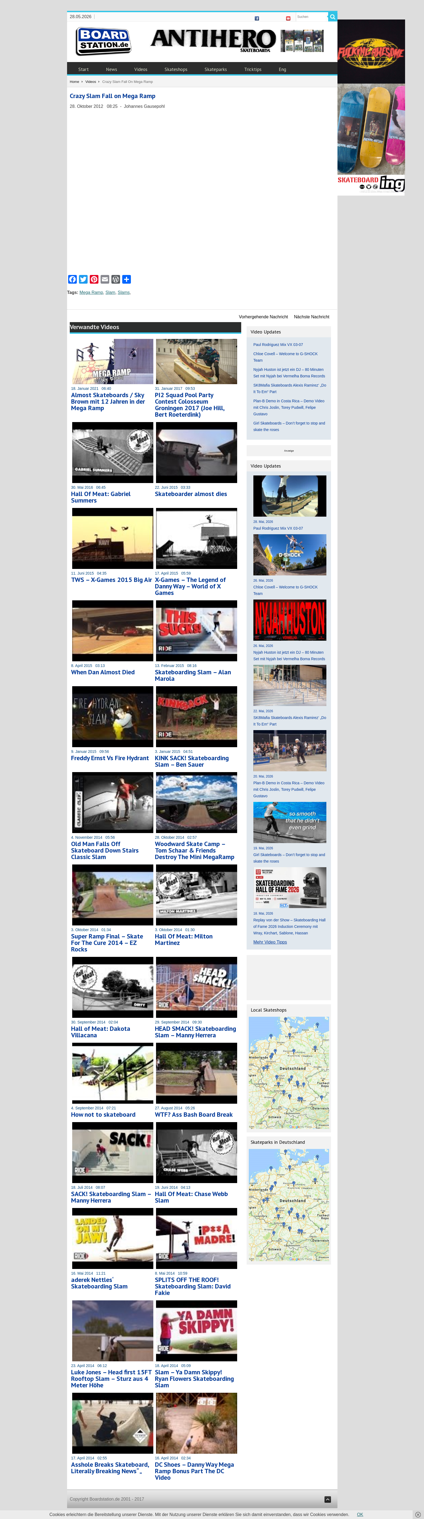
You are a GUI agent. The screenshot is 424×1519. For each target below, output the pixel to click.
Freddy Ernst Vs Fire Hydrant (110, 758)
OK (360, 1514)
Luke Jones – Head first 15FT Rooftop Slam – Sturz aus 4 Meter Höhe (111, 1378)
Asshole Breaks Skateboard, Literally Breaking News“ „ (110, 1467)
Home (74, 82)
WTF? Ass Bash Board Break (194, 1114)
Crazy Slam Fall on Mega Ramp (112, 96)
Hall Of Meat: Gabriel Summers (101, 497)
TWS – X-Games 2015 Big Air (111, 579)
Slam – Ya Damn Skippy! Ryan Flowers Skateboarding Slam (194, 1378)
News (111, 69)
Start (83, 69)
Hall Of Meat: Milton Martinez (184, 939)
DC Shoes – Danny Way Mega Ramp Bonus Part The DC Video (194, 1471)
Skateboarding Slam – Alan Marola (193, 675)
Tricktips (252, 69)
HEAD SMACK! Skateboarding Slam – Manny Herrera (195, 1031)
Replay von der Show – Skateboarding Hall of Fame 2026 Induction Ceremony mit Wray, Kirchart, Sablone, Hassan (289, 926)
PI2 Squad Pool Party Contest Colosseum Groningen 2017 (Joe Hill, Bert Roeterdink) (189, 405)
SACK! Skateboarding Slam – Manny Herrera (111, 1197)
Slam (110, 292)
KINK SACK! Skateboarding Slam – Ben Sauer (192, 761)
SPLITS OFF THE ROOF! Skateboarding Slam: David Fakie (193, 1286)
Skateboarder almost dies (191, 494)
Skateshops (176, 69)
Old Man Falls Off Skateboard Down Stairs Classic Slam (105, 850)
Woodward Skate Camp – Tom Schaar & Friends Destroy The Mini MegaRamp (194, 850)
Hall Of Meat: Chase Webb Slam (191, 1197)
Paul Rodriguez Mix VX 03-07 (278, 344)
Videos (140, 69)
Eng (282, 69)
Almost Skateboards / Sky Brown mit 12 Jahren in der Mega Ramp (108, 401)
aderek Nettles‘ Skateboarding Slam (99, 1282)
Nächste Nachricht (311, 317)
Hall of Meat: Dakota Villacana (100, 1031)
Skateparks (216, 69)
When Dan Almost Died (103, 672)
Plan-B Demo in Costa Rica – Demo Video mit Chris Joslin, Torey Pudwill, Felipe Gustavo (288, 407)
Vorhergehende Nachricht (263, 317)
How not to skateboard (103, 1114)
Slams (124, 292)
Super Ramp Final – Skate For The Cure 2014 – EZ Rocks (107, 942)
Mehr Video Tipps (270, 942)
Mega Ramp (91, 292)
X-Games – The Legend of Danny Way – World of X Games (190, 586)
